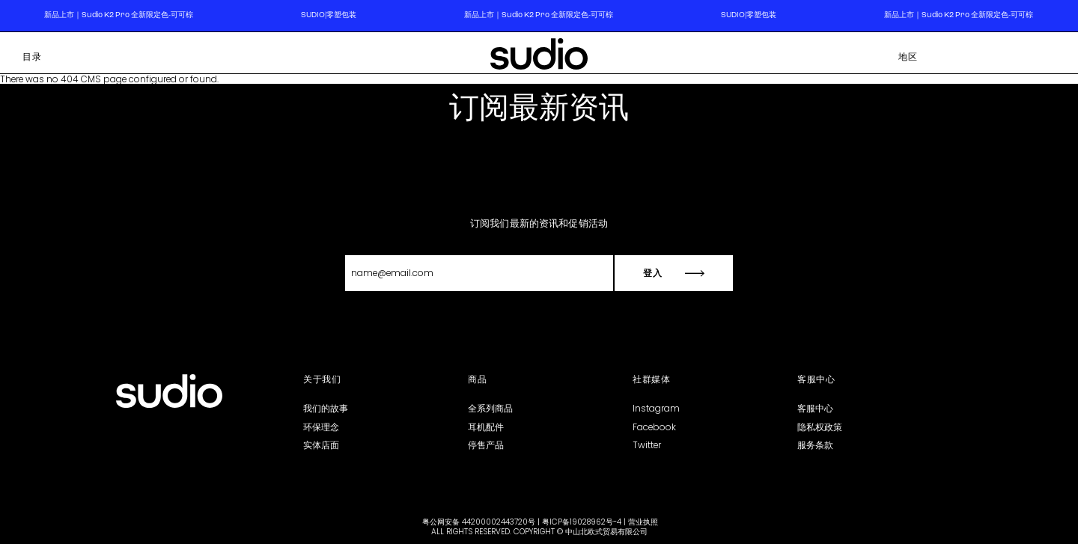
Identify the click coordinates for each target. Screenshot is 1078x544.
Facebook (654, 427)
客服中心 (815, 408)
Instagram (656, 408)
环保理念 (321, 427)
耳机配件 (486, 427)
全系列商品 (490, 408)
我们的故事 (325, 408)
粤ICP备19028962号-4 (581, 522)
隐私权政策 (819, 427)
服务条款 (815, 444)
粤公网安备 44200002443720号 (478, 522)
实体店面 (321, 444)
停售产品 (486, 444)
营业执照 (643, 522)
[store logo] (539, 56)
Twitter (647, 444)
